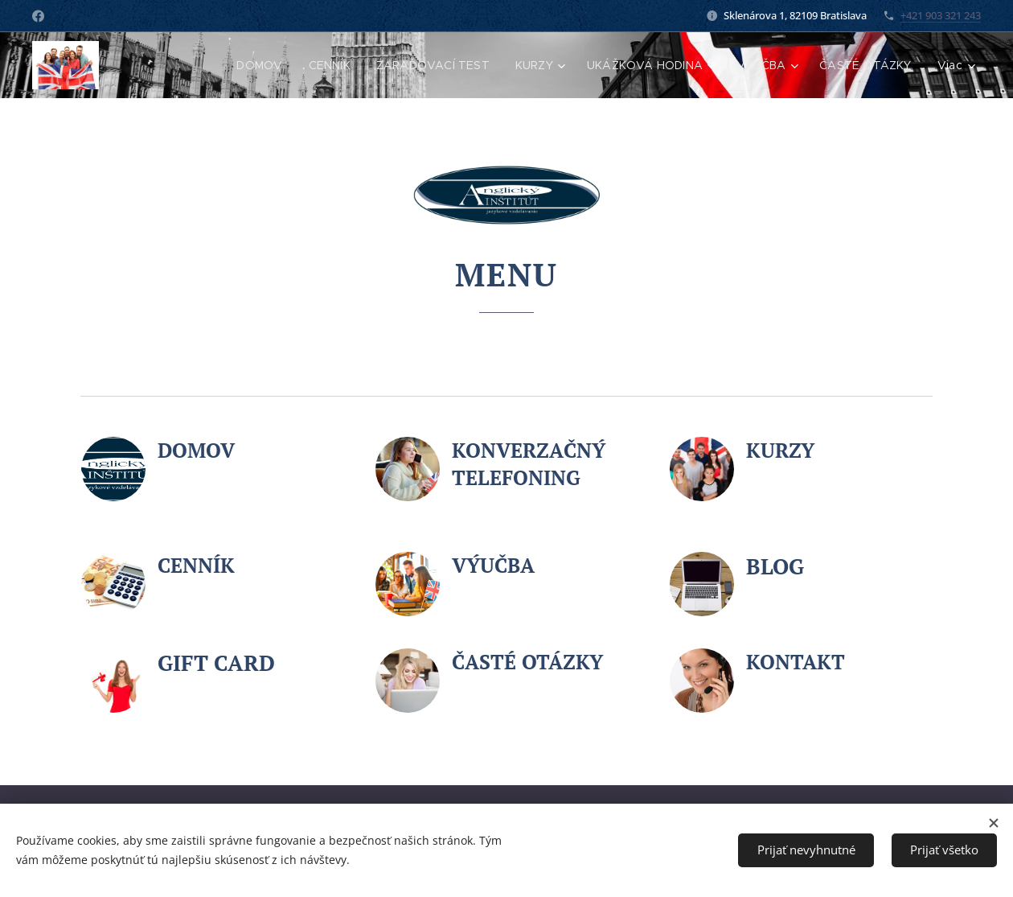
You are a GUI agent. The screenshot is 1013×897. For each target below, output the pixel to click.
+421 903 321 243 (940, 15)
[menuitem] (258, 65)
